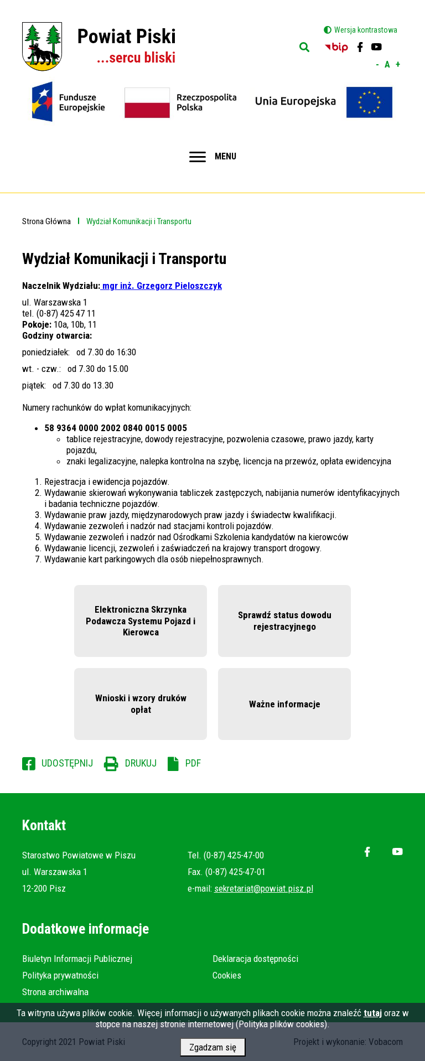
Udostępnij (67, 763)
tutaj (373, 1017)
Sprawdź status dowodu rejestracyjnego (284, 620)
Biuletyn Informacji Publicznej (77, 958)
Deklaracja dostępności (255, 958)
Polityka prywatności (60, 975)
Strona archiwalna (55, 991)
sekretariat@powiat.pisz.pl (263, 888)
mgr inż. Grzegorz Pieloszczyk (161, 285)
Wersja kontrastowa (365, 29)
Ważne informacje (284, 704)
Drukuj (141, 763)
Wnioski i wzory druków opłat (140, 703)
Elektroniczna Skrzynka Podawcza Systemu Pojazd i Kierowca (140, 621)
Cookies (226, 975)
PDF (193, 763)
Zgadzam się (212, 1051)
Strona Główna (46, 221)
